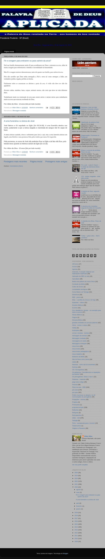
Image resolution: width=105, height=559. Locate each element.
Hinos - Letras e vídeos (79, 325)
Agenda (74, 269)
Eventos (75, 308)
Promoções (76, 405)
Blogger (65, 553)
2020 (76, 487)
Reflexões (75, 410)
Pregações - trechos (78, 399)
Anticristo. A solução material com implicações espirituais (83, 272)
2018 (76, 515)
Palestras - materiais (79, 379)
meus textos (76, 349)
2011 (76, 535)
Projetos (75, 402)
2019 (76, 512)
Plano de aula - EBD (79, 387)
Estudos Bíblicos (77, 305)
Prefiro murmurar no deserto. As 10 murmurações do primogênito (83, 396)
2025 (76, 472)
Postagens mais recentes (15, 161)
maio (78, 492)
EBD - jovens (76, 297)
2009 (76, 541)
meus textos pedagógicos (80, 351)
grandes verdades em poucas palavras (85, 322)
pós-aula (75, 390)
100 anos (75, 264)
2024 (76, 475)
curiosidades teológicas (80, 289)
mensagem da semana (79, 335)
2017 (76, 518)
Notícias (75, 367)
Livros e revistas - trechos (80, 333)
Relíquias (75, 412)
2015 (76, 524)
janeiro (78, 509)
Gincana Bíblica (77, 320)
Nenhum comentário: (37, 107)
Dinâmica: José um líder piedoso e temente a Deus (89, 108)
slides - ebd (76, 418)
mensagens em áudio (79, 341)
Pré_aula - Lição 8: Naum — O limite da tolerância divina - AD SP (90, 166)
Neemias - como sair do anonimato (83, 364)
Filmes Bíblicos (77, 315)
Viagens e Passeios (78, 428)
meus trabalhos (77, 354)
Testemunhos (76, 426)
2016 (76, 521)
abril (77, 503)
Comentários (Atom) (16, 166)
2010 (76, 538)
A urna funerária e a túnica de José (19, 121)
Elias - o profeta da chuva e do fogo (83, 300)
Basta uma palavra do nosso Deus (83, 281)
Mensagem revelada (19, 110)
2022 (76, 481)
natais (74, 362)
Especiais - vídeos (78, 302)
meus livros (76, 346)
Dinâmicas (75, 294)
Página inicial (9, 51)
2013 (76, 530)
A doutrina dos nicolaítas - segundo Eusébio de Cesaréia (91, 207)
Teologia (75, 420)
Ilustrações (75, 330)
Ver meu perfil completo (80, 465)
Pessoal (74, 384)
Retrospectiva (76, 415)
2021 (76, 484)
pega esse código (78, 382)
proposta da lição (77, 407)
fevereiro (79, 506)
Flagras (74, 317)
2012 (76, 533)
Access (74, 266)
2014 (76, 527)
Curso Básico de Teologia (80, 292)
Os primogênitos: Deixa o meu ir (82, 377)
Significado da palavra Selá (90, 122)
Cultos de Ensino (77, 287)
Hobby (74, 328)
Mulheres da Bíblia (78, 356)
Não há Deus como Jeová (80, 359)
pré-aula (75, 392)
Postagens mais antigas (56, 161)
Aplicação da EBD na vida (80, 276)
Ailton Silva (88, 436)
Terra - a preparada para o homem (83, 423)
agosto (78, 489)
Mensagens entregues (79, 343)
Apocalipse (75, 279)
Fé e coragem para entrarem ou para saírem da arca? (27, 61)
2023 (76, 478)
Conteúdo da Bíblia (78, 284)
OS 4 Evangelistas (78, 370)
